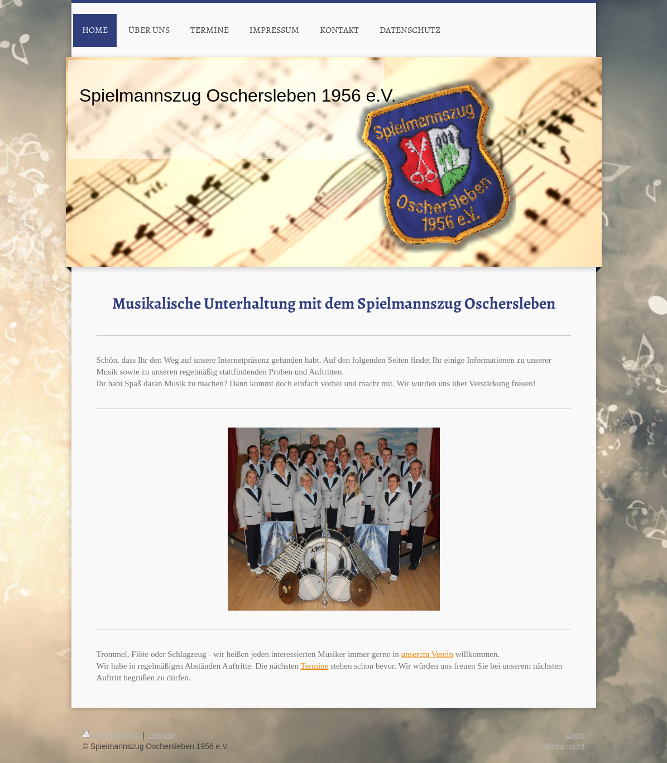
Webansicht (564, 746)
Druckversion (112, 735)
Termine (315, 665)
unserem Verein (427, 654)
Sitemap (161, 735)
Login (574, 735)
